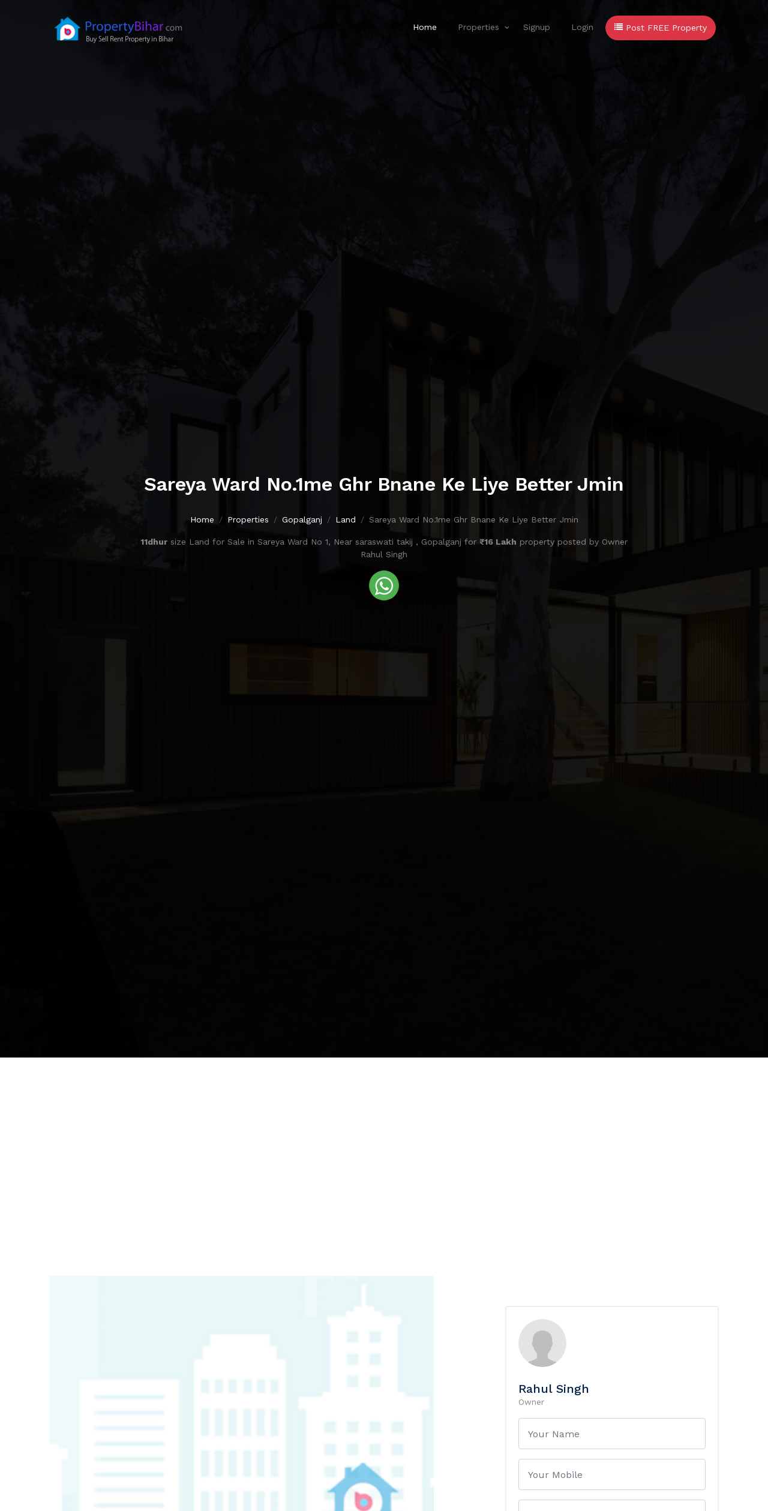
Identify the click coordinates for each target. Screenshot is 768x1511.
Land (345, 520)
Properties (478, 27)
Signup (536, 27)
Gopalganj (302, 520)
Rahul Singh (553, 1388)
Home (425, 27)
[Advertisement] (384, 1147)
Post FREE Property (660, 27)
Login (582, 27)
